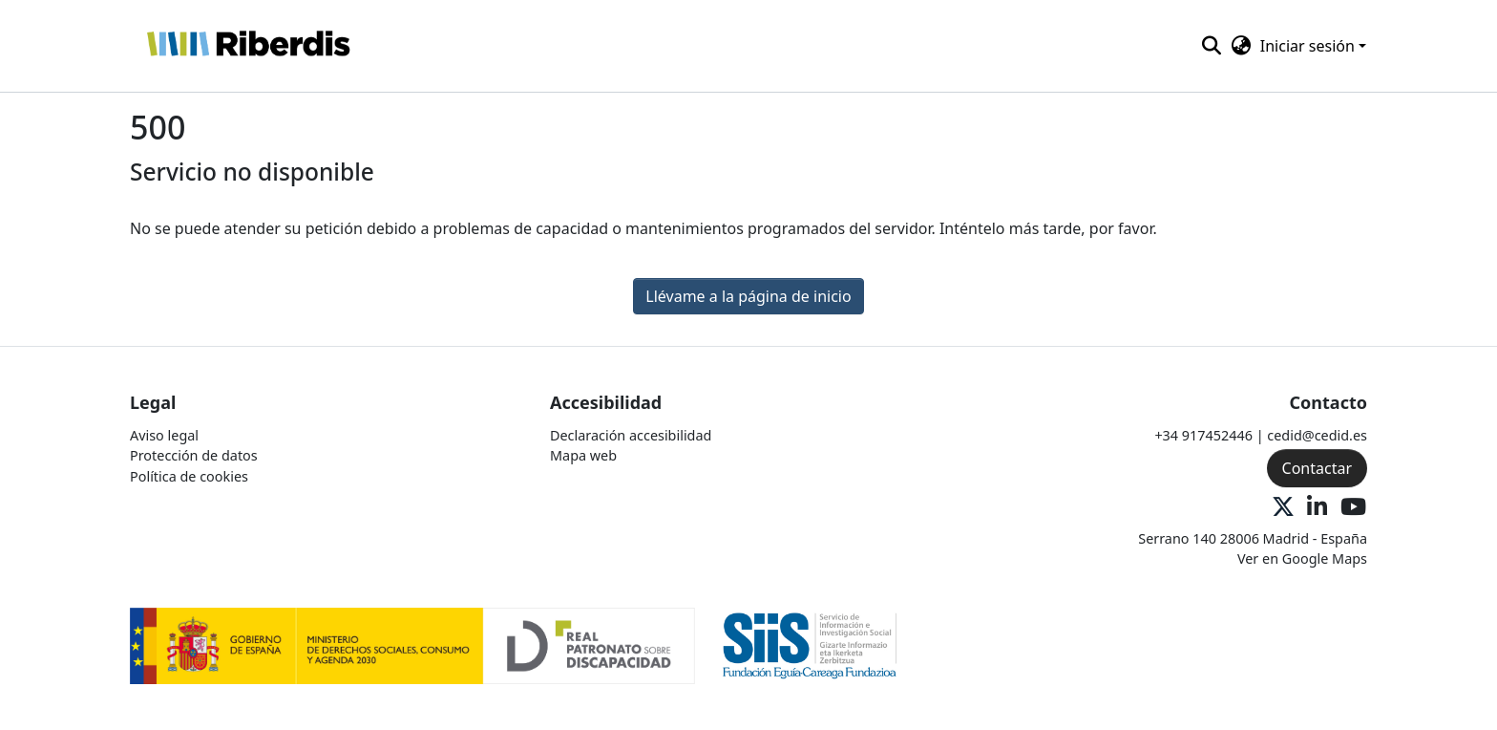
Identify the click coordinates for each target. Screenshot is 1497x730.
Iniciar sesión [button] (1309, 45)
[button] (248, 46)
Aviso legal (164, 435)
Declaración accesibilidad (630, 435)
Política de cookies (189, 476)
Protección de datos (194, 455)
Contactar (1317, 468)
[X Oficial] (1283, 508)
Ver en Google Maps (1302, 558)
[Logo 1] (412, 644)
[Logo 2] (810, 644)
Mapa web (583, 455)
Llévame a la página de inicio (748, 296)
